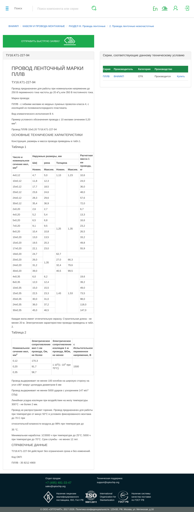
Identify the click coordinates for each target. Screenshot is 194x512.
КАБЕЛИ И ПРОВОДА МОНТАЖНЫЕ (44, 26)
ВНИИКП (14, 26)
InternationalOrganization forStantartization (108, 496)
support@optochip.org (108, 482)
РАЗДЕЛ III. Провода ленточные (87, 26)
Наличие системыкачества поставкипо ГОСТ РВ (141, 496)
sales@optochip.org (55, 486)
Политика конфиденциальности (92, 509)
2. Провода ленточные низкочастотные (131, 26)
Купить (181, 76)
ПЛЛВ (106, 76)
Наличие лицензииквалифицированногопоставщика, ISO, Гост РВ (70, 496)
